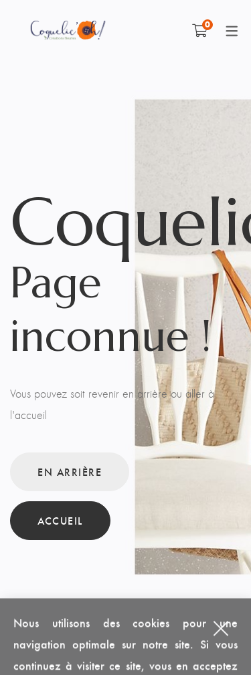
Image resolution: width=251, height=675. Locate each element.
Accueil (60, 520)
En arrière (69, 471)
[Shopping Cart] (199, 30)
